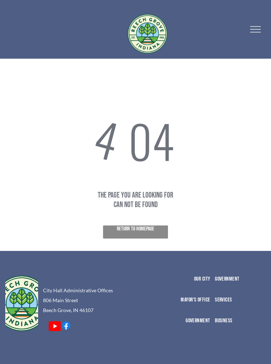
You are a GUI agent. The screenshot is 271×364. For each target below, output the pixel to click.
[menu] (255, 29)
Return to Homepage (135, 228)
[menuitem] (185, 286)
